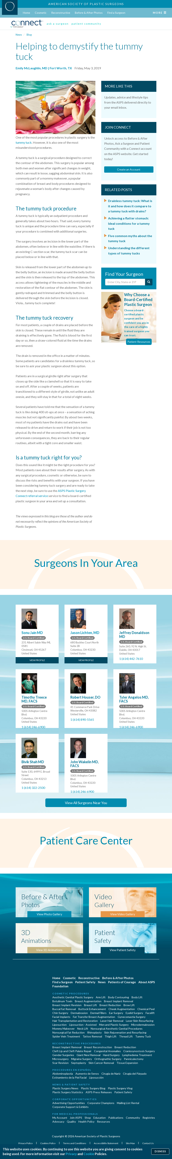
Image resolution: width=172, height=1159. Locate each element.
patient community (86, 23)
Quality (71, 1121)
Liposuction (59, 1024)
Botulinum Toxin (62, 1001)
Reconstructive (60, 12)
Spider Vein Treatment (66, 1036)
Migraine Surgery (81, 1059)
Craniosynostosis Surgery (139, 1051)
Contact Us (148, 1143)
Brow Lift (129, 1005)
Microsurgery (60, 1059)
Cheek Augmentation (121, 1009)
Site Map (130, 1143)
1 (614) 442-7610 (131, 658)
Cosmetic (41, 12)
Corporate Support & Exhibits (70, 1106)
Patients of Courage (122, 982)
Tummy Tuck (143, 1036)
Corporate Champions (100, 1103)
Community (133, 1117)
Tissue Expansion (127, 1062)
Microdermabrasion (143, 1024)
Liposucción (96, 1077)
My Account (59, 1117)
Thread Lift (126, 1036)
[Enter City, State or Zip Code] (125, 282)
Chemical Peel (146, 1009)
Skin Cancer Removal (101, 1062)
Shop (88, 1117)
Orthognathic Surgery (107, 1059)
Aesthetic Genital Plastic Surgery (72, 997)
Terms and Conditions (75, 1143)
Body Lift (137, 997)
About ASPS (146, 982)
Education (99, 1117)
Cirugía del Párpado (135, 1073)
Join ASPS (76, 1117)
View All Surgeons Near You (86, 803)
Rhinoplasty (94, 1032)
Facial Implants (61, 1016)
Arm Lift (101, 997)
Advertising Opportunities (68, 1103)
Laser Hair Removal (111, 1020)
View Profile (37, 660)
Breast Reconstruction (98, 1047)
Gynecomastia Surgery (131, 1016)
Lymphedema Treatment (137, 1055)
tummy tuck (24, 142)
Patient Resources (138, 341)
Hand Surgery (111, 1055)
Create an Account (128, 169)
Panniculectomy (133, 1059)
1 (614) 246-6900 (33, 727)
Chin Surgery (60, 1013)
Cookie (88, 1154)
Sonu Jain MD (32, 632)
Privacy (71, 1154)
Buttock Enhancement (92, 1009)
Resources (103, 1121)
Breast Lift (90, 1005)
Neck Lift (82, 1028)
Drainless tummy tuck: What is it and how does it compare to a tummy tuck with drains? (130, 206)
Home (26, 12)
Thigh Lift (110, 1036)
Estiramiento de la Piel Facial (69, 1077)
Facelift (150, 1013)
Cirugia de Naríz (110, 1073)
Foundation (60, 986)
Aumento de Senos (87, 1073)
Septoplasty (78, 1062)
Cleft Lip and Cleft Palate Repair (71, 1051)
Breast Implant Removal (118, 1001)
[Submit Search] (148, 282)
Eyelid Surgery (134, 1013)
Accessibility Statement (106, 1143)
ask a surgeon (58, 23)
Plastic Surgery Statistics (67, 1092)
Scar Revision (60, 1062)
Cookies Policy (48, 1143)
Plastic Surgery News (65, 1088)
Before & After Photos (89, 12)
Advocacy (58, 1121)
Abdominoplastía (62, 1073)
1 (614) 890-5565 (82, 719)
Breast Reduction (110, 1005)
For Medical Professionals (75, 1113)
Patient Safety (85, 982)
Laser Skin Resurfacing (139, 1020)
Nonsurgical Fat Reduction (68, 1032)
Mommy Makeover (63, 1028)
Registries (148, 1117)
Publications (115, 1117)
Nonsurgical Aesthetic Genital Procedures (116, 1028)
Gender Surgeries (63, 1055)
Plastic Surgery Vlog (120, 1088)
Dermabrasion (79, 1013)
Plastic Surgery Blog (93, 1088)
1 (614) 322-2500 (33, 787)
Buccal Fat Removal (64, 1009)
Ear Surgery (116, 1013)
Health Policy (86, 1121)
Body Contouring (118, 997)
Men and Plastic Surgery (114, 1024)
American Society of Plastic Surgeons (86, 4)
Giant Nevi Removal (88, 1055)
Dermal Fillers (98, 1013)
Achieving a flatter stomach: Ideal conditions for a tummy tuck (129, 223)
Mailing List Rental (128, 1103)
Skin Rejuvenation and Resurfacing (125, 1032)
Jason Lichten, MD (84, 632)
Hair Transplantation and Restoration (75, 1020)
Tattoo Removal (92, 1036)
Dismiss (160, 1151)
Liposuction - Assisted (83, 1024)
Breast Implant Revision (67, 1005)
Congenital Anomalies (107, 1051)
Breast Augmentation (88, 1001)
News (19, 34)
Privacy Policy (25, 1143)
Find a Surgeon (116, 12)
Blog (29, 34)
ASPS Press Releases (99, 1092)
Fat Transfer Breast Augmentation (94, 1016)
